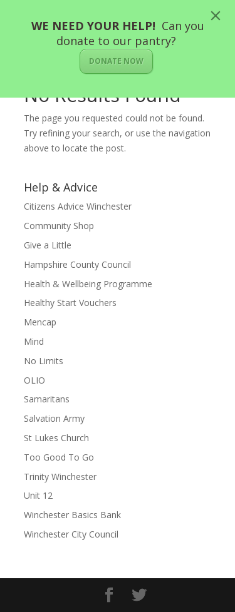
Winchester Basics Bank (72, 515)
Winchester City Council (71, 534)
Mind (34, 341)
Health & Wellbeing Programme (88, 284)
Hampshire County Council (77, 264)
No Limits (43, 361)
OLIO (34, 380)
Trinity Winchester (60, 476)
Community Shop (59, 226)
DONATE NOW (116, 61)
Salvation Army (54, 418)
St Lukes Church (56, 438)
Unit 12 (38, 495)
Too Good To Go (59, 457)
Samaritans (47, 399)
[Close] (215, 15)
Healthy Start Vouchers (70, 303)
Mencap (40, 322)
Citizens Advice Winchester (78, 206)
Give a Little (47, 245)
